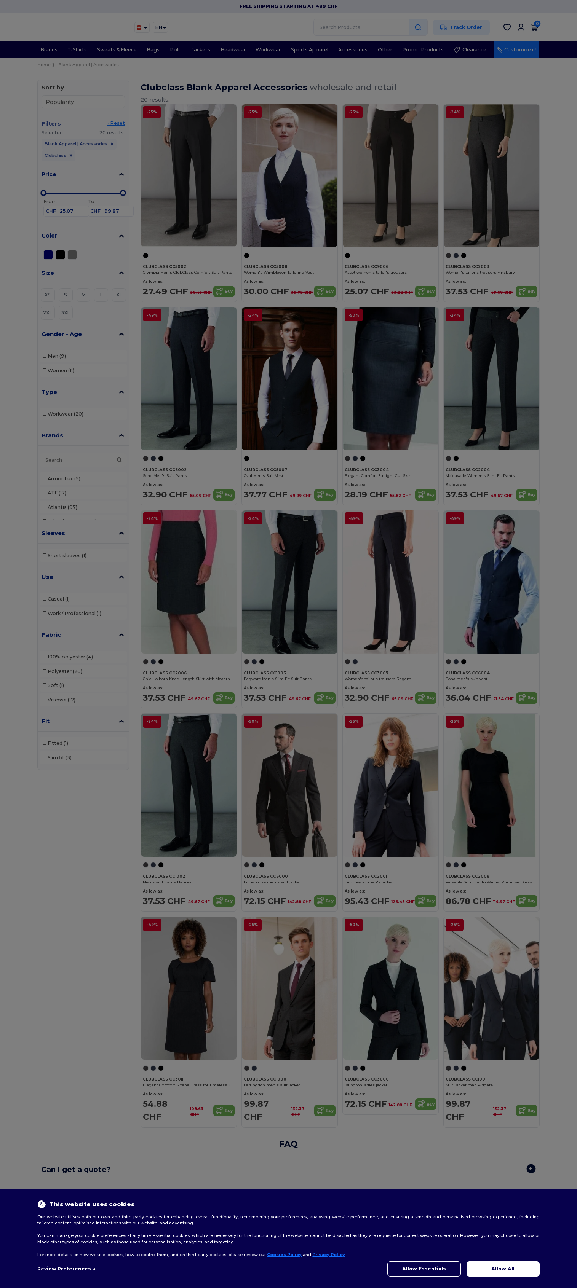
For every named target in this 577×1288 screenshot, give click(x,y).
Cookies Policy (284, 1254)
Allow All (503, 1269)
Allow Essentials (424, 1269)
